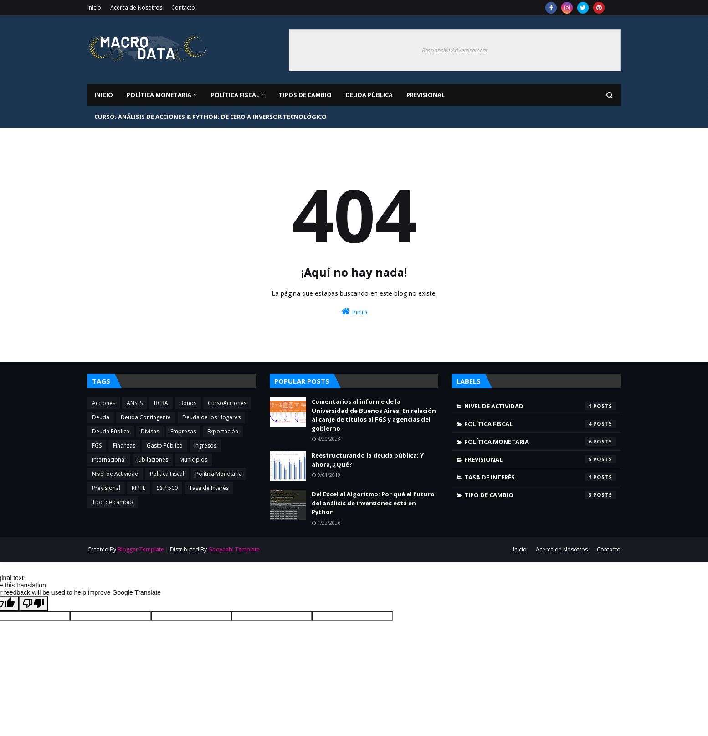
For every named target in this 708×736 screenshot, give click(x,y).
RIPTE (138, 488)
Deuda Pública (110, 431)
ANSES (135, 403)
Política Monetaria (218, 474)
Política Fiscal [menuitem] (235, 95)
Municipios (193, 459)
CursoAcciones (227, 403)
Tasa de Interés (209, 488)
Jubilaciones (152, 459)
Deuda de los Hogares (211, 417)
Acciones (103, 403)
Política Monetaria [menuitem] (159, 95)
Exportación (222, 431)
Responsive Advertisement (454, 50)
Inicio (94, 7)
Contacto (183, 7)
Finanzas (124, 445)
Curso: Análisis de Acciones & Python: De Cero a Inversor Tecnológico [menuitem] (210, 117)
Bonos (188, 403)
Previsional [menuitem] (425, 95)
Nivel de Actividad (115, 474)
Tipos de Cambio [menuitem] (305, 95)
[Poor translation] (33, 603)
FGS (97, 445)
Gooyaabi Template (234, 549)
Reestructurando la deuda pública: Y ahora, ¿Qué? (368, 459)
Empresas (183, 431)
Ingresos (205, 445)
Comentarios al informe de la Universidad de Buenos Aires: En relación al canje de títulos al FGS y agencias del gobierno (374, 414)
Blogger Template (141, 549)
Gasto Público (165, 445)
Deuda (100, 417)
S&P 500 (167, 488)
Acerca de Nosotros (136, 7)
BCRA (161, 403)
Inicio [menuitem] (103, 95)
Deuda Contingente (146, 417)
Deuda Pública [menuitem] (369, 95)
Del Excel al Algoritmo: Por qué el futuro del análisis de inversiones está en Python (373, 503)
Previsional (106, 488)
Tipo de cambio (112, 502)
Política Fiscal (167, 474)
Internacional (109, 459)
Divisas (150, 431)
